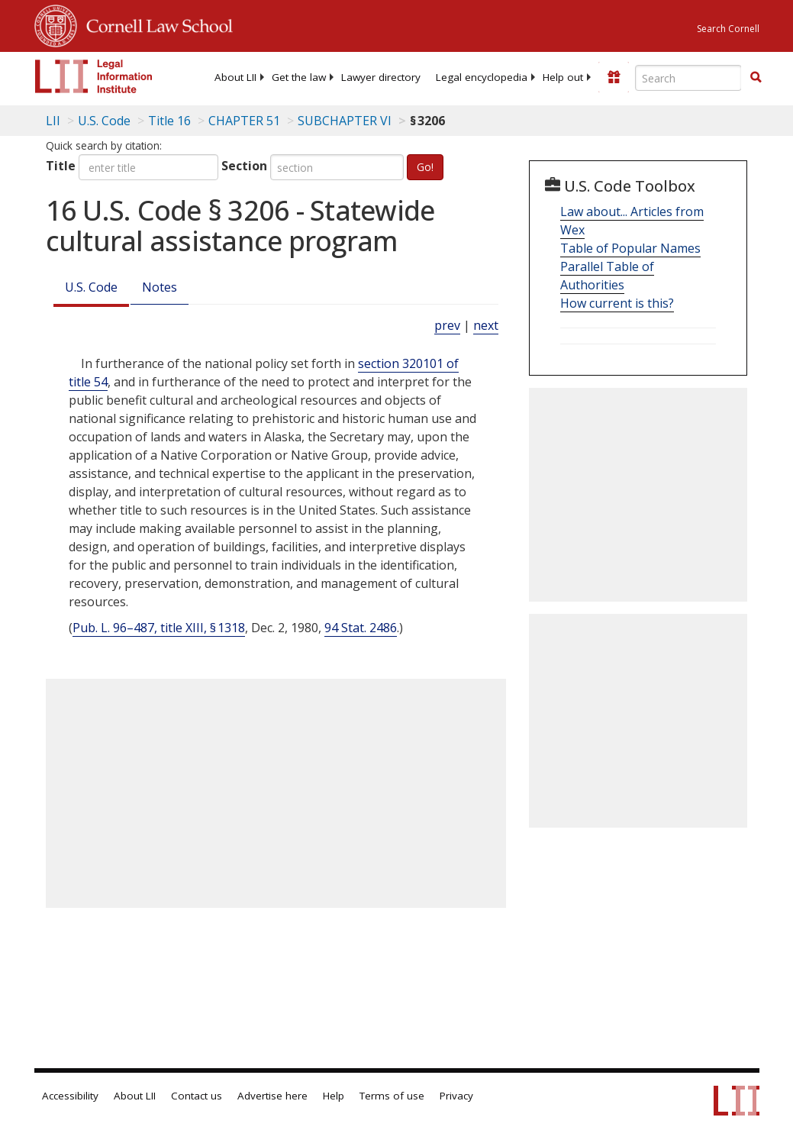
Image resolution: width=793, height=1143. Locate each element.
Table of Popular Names (630, 248)
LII (53, 120)
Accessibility (70, 1096)
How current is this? (617, 303)
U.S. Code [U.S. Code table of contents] (104, 120)
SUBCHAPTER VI (345, 120)
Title (61, 165)
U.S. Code (91, 287)
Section (244, 165)
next (485, 325)
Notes (159, 287)
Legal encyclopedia (481, 77)
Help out (563, 77)
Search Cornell (728, 28)
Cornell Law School (155, 23)
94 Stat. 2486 (360, 627)
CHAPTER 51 (244, 120)
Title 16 (169, 120)
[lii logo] (94, 76)
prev (447, 325)
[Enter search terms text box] (688, 78)
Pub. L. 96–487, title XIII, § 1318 (159, 627)
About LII (235, 77)
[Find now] (755, 78)
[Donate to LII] (613, 77)
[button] (755, 77)
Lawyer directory (381, 77)
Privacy (456, 1096)
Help (333, 1096)
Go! (425, 167)
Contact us (196, 1096)
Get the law (299, 77)
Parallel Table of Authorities (607, 275)
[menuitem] (235, 77)
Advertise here (272, 1096)
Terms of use (391, 1096)
